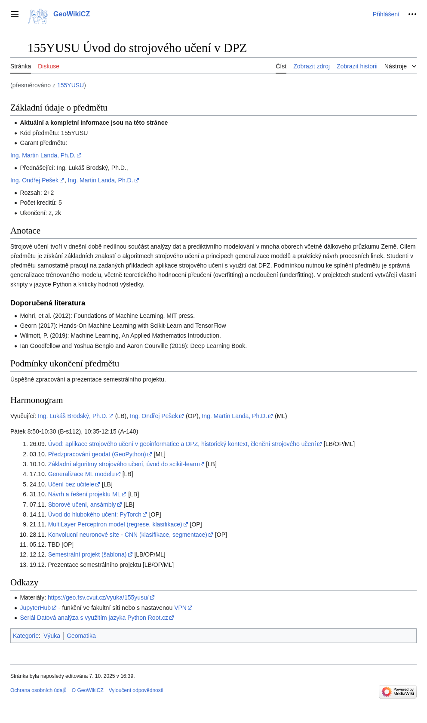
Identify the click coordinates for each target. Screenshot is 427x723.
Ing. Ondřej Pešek (34, 180)
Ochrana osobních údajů (38, 690)
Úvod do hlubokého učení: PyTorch (94, 514)
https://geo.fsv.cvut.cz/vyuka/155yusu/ (98, 597)
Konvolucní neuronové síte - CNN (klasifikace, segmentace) (127, 534)
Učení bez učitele (71, 484)
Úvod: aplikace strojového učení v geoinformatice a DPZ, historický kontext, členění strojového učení (182, 443)
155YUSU (70, 85)
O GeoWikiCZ (88, 690)
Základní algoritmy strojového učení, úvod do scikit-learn (123, 464)
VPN (180, 607)
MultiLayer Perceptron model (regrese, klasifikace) (115, 524)
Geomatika (81, 635)
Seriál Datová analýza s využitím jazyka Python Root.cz (94, 617)
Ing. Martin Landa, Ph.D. (43, 155)
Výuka (51, 635)
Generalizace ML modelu (81, 474)
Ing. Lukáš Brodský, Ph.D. (73, 415)
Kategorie (26, 635)
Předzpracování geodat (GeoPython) (97, 454)
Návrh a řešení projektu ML (84, 494)
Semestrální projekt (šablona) (87, 554)
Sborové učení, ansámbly (82, 504)
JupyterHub (35, 607)
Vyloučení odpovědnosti (136, 690)
